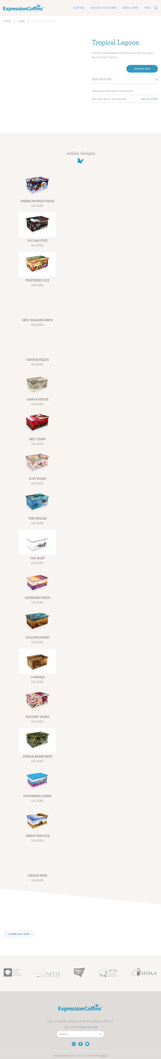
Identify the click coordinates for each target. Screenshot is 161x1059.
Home (7, 21)
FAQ (50, 1021)
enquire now (142, 68)
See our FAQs (149, 98)
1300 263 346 (88, 1027)
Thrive (103, 1055)
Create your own (18, 933)
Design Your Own (103, 7)
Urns (21, 21)
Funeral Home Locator (72, 1021)
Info (147, 7)
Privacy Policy (102, 1021)
